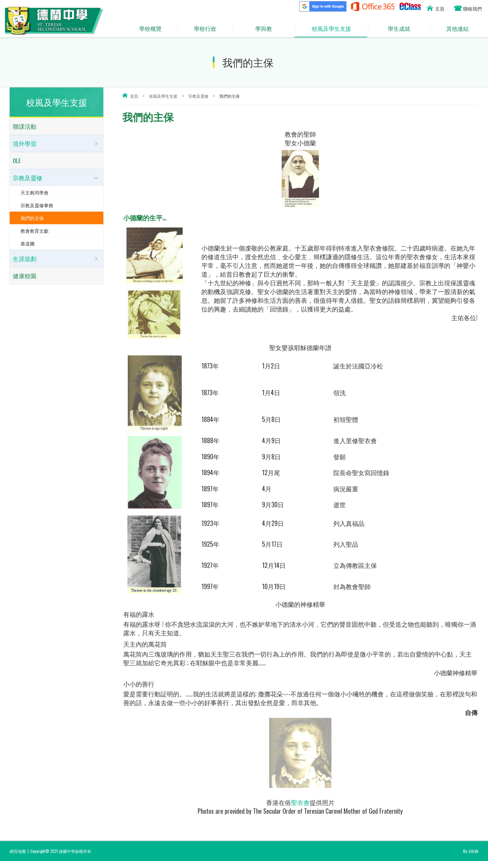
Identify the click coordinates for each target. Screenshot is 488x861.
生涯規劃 (24, 258)
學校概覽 (153, 28)
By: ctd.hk (470, 851)
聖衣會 (300, 802)
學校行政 (208, 28)
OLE (17, 160)
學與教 (266, 28)
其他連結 (460, 28)
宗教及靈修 (198, 96)
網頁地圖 (18, 851)
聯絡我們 (472, 8)
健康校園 (24, 275)
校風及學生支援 (334, 28)
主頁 (439, 8)
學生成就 (402, 28)
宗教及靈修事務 (37, 205)
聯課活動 (24, 126)
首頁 (134, 96)
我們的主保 (32, 217)
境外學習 (24, 143)
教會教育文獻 (35, 230)
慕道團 (28, 243)
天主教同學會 (35, 192)
